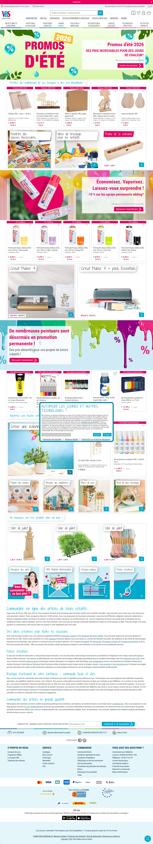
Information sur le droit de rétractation (96, 439)
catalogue (52, 639)
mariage (86, 642)
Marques (114, 18)
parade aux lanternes (130, 642)
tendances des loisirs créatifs (92, 636)
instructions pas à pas (131, 658)
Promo (124, 18)
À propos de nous (14, 752)
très (53, 707)
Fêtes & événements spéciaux (75, 18)
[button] (9, 107)
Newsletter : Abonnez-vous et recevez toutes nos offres (43, 724)
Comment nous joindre (120, 766)
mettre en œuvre (32, 661)
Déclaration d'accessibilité (87, 772)
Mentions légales (71, 439)
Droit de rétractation (84, 763)
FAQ (44, 766)
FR (150, 6)
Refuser (97, 435)
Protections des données (52, 439)
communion (96, 642)
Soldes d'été (76, 2)
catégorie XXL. (118, 704)
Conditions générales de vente (88, 755)
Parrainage (46, 758)
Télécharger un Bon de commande (90, 760)
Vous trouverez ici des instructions (112, 664)
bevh (87, 790)
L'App (79, 775)
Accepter (107, 435)
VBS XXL (43, 18)
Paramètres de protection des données (91, 766)
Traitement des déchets (16, 760)
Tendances (55, 18)
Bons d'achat (47, 755)
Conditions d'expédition (86, 758)
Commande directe (84, 752)
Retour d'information (120, 772)
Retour (79, 769)
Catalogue (46, 752)
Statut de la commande (121, 769)
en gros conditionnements (34, 707)
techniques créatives (69, 636)
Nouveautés (31, 18)
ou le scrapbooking (96, 661)
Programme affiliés (15, 755)
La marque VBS (13, 758)
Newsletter (46, 760)
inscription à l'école (110, 642)
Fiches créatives (99, 18)
